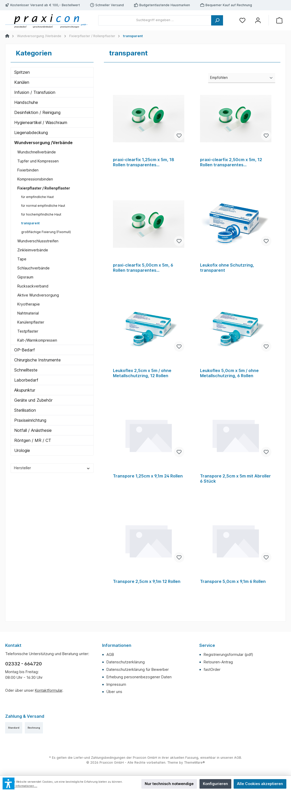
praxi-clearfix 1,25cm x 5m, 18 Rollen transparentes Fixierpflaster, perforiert (143, 162)
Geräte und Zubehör (33, 400)
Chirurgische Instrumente (37, 359)
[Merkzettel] (242, 20)
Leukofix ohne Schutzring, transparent (227, 268)
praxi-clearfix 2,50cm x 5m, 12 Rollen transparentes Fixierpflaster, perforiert (231, 162)
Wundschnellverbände (36, 152)
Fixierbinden (28, 170)
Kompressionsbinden (35, 179)
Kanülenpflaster (30, 322)
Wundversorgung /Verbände (43, 142)
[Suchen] (217, 20)
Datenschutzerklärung (125, 662)
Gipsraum (25, 277)
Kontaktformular (48, 690)
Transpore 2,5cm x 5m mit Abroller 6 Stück (235, 479)
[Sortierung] (241, 78)
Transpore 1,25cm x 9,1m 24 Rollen (148, 476)
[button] (8, 783)
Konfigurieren (215, 783)
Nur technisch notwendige (169, 783)
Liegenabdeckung (31, 132)
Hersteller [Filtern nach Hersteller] (52, 468)
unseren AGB (230, 758)
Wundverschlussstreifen (37, 241)
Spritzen (22, 72)
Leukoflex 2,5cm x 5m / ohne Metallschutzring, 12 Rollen (142, 373)
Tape (21, 259)
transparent (30, 223)
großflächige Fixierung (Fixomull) (46, 232)
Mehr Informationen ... (22, 786)
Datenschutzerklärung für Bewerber (137, 669)
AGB (110, 654)
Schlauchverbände (33, 268)
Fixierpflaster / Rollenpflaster (43, 188)
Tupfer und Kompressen (38, 161)
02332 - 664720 (23, 663)
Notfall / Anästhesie (33, 430)
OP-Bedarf (24, 349)
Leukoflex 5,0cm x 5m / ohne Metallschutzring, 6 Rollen (229, 373)
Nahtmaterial (28, 313)
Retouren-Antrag (218, 662)
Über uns (114, 691)
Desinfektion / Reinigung (37, 112)
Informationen (116, 645)
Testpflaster (27, 331)
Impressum (116, 684)
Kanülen (21, 82)
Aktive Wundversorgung (38, 295)
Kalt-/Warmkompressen (37, 340)
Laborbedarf (26, 380)
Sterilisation (25, 410)
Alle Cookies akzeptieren (260, 783)
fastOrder (212, 669)
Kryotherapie (28, 304)
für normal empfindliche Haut (43, 206)
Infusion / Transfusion (34, 92)
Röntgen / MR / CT (32, 440)
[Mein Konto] (257, 20)
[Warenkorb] (279, 20)
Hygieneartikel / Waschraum (40, 122)
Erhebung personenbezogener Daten (139, 677)
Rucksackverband (32, 286)
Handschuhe (26, 102)
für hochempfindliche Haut (41, 214)
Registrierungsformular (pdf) (228, 654)
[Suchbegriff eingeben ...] (154, 20)
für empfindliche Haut (37, 197)
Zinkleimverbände (32, 250)
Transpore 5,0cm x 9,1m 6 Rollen (233, 581)
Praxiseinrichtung (30, 420)
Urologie (22, 450)
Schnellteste (25, 370)
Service (207, 645)
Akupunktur (24, 390)
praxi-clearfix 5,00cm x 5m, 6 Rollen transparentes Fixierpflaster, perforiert (143, 268)
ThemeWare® (194, 762)
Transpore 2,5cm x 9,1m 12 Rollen (146, 581)
